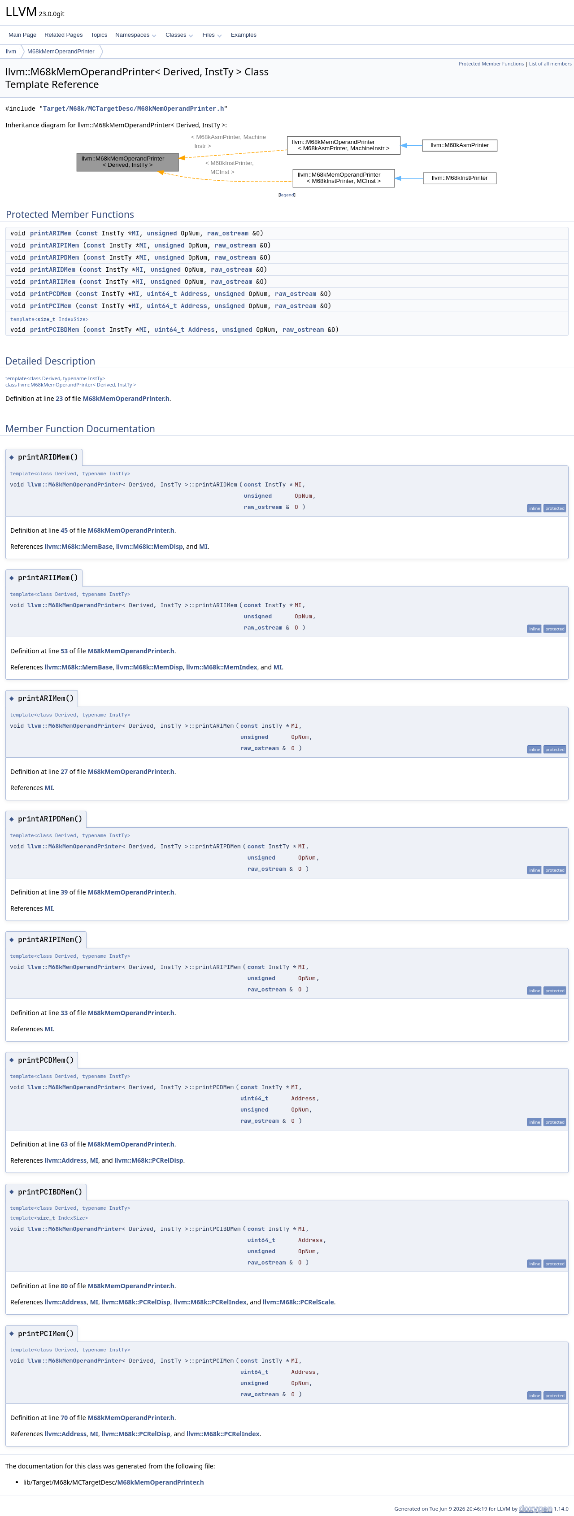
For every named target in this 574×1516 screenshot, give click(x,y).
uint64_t (162, 294)
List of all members (550, 64)
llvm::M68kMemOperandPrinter (74, 484)
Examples (244, 34)
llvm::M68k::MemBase (78, 546)
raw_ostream (227, 233)
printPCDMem (50, 294)
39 (64, 892)
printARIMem (50, 233)
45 (64, 530)
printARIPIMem (54, 245)
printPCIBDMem (54, 330)
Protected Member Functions (491, 64)
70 (64, 1417)
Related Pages (63, 34)
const (88, 233)
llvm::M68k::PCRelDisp (148, 1160)
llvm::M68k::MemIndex (221, 667)
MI (135, 233)
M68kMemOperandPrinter (61, 51)
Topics (99, 34)
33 (64, 1012)
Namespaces (135, 34)
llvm (11, 51)
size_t (46, 319)
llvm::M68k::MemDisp (149, 546)
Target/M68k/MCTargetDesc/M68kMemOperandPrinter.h (133, 108)
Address (194, 294)
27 (64, 771)
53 (64, 651)
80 (64, 1285)
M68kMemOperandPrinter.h (126, 398)
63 (64, 1144)
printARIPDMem (54, 257)
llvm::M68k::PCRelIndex (210, 1302)
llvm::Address (65, 1160)
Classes (179, 34)
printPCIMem (50, 306)
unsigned (162, 233)
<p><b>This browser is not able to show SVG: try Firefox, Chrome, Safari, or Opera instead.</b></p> (287, 160)
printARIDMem (52, 269)
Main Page (22, 34)
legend (287, 195)
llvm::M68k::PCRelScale (298, 1302)
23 (59, 398)
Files (212, 34)
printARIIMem (52, 282)
